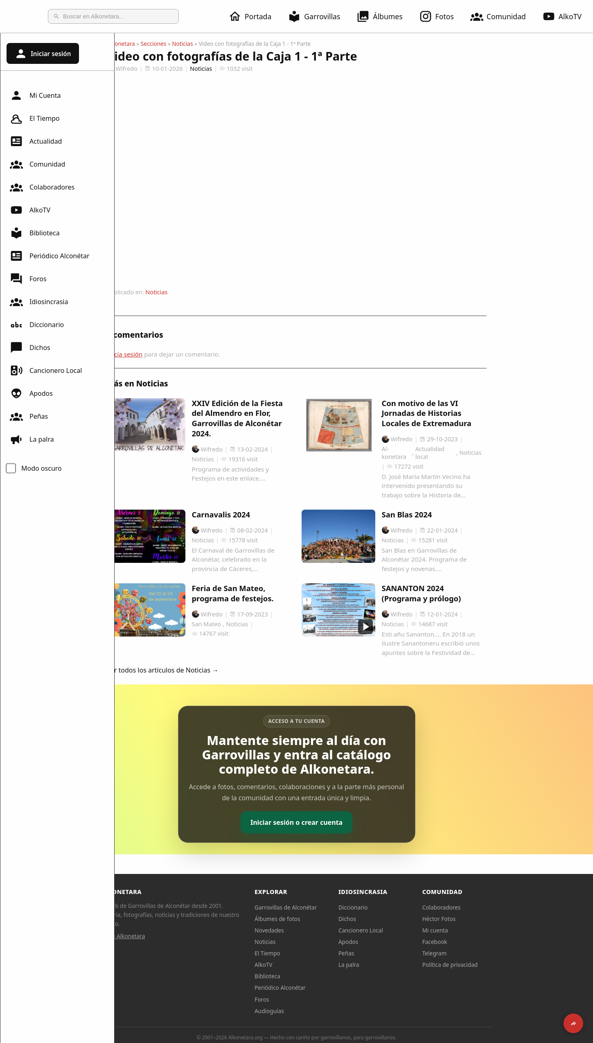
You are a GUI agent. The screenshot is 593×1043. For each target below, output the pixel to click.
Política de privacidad (507, 964)
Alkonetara (178, 43)
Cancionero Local (46, 370)
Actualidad (36, 141)
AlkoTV (30, 210)
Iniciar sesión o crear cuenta (354, 822)
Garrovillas (319, 16)
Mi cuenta (492, 930)
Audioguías (326, 1011)
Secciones (211, 43)
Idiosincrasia (39, 301)
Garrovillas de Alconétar (343, 907)
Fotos (441, 16)
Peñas (29, 416)
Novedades (326, 930)
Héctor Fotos (496, 919)
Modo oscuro (41, 468)
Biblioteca (35, 232)
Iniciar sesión (42, 53)
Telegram (492, 953)
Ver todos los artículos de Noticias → (220, 670)
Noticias (239, 43)
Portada (254, 16)
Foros (28, 278)
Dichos (30, 347)
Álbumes (384, 16)
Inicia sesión (182, 354)
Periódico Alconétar (50, 255)
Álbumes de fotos (334, 919)
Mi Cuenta (35, 95)
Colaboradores (42, 187)
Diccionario (37, 324)
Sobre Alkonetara (180, 936)
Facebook (492, 942)
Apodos (31, 393)
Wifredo (179, 68)
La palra (32, 439)
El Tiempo (35, 118)
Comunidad (503, 16)
